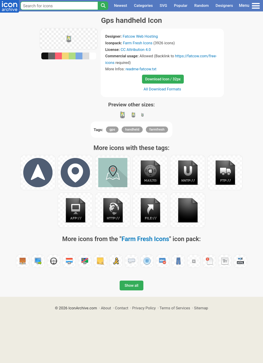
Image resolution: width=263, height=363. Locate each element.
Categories (143, 5)
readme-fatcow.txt (141, 69)
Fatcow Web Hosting (140, 36)
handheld (132, 129)
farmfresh (156, 129)
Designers (224, 5)
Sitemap (201, 308)
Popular (180, 5)
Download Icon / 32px (163, 79)
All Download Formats (162, 89)
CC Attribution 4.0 (136, 49)
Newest (120, 5)
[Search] (103, 5)
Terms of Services (175, 308)
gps (112, 129)
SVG (163, 5)
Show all (131, 285)
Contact (121, 308)
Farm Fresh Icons (138, 43)
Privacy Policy (144, 308)
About (106, 308)
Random (201, 5)
